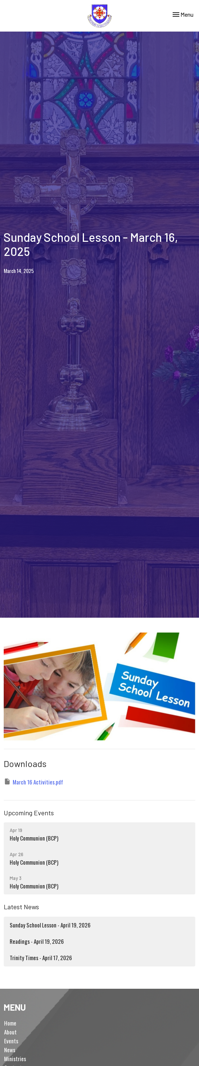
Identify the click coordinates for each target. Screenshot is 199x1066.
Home (10, 1023)
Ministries (15, 1058)
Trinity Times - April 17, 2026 (41, 957)
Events (11, 1041)
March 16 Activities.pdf (33, 782)
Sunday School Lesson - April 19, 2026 (50, 925)
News (9, 1050)
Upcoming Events (29, 813)
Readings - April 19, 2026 (37, 941)
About (10, 1032)
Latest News (21, 907)
